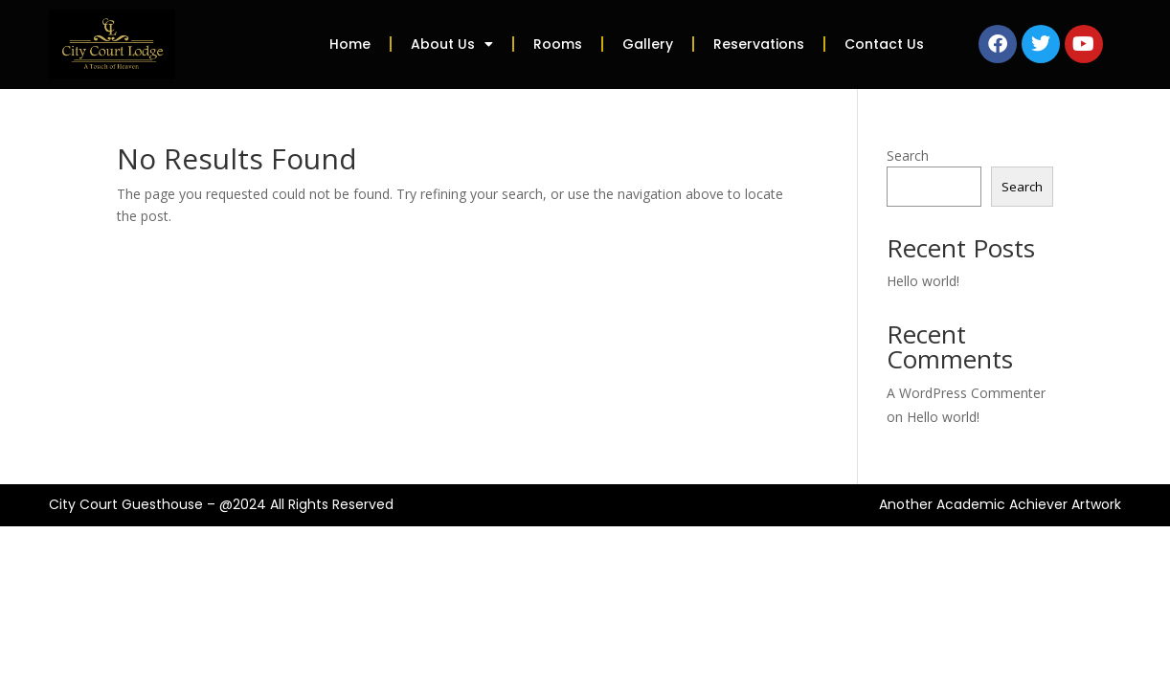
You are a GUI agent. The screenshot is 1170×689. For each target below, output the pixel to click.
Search (908, 155)
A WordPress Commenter (966, 393)
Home (350, 44)
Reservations (758, 44)
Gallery (647, 44)
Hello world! (923, 281)
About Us (452, 44)
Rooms (557, 44)
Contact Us (884, 44)
